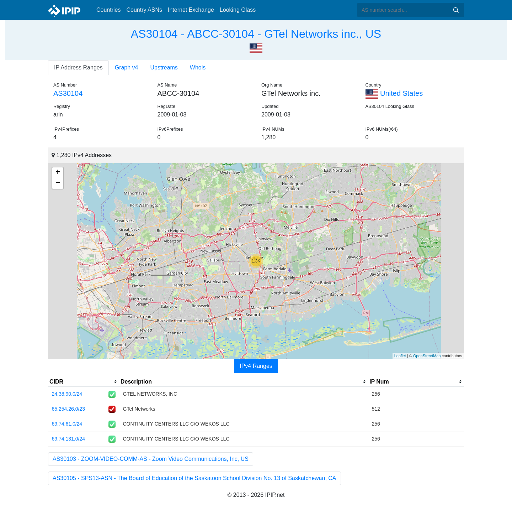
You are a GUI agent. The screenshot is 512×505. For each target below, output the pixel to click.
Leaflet (400, 356)
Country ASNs (144, 10)
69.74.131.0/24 (68, 439)
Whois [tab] (198, 67)
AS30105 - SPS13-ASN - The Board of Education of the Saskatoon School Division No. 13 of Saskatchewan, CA (194, 478)
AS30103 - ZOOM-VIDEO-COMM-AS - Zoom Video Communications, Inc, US (151, 459)
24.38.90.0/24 (67, 394)
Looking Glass (238, 10)
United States (394, 93)
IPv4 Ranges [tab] (256, 366)
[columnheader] (83, 382)
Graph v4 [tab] (126, 67)
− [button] (57, 183)
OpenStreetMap (427, 356)
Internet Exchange (191, 10)
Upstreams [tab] (164, 67)
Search (456, 10)
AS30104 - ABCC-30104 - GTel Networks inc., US (256, 33)
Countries (108, 10)
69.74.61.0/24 (67, 424)
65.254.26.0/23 (68, 409)
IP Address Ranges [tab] (78, 67)
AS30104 (67, 93)
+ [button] (57, 172)
